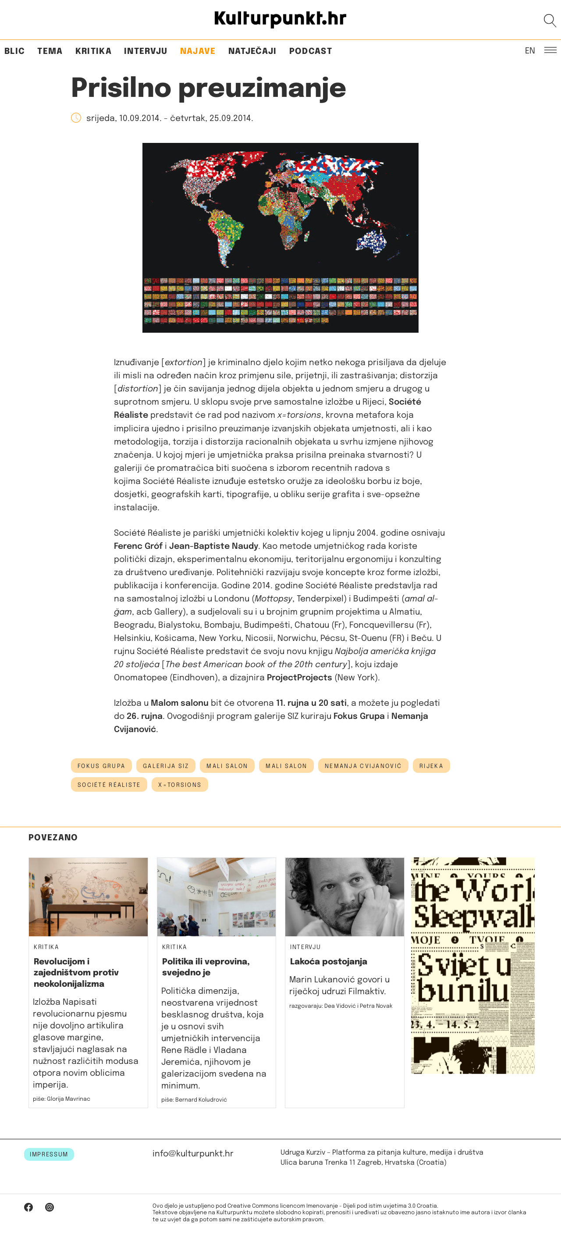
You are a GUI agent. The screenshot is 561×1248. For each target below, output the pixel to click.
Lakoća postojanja (328, 962)
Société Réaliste (109, 785)
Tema (50, 51)
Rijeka (431, 766)
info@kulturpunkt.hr (193, 1154)
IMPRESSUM (49, 1155)
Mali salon (286, 766)
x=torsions (180, 785)
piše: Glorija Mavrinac (61, 1099)
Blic (14, 51)
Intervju (146, 51)
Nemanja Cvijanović (363, 766)
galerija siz (166, 766)
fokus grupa (101, 766)
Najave (198, 51)
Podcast (310, 51)
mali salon (227, 766)
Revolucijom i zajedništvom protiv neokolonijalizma (76, 973)
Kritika (93, 51)
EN (530, 50)
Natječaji (252, 51)
